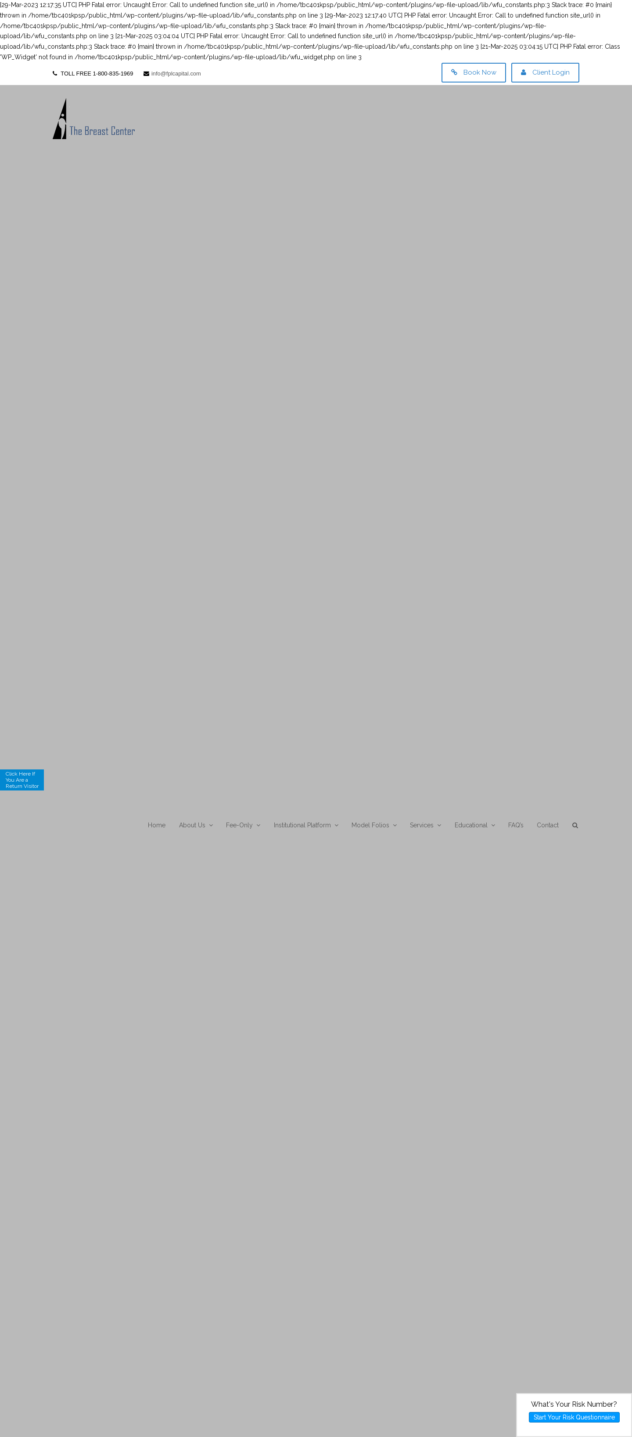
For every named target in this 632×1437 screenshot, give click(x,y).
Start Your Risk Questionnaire (574, 1417)
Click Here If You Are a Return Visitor (22, 780)
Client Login (545, 72)
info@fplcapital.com (176, 73)
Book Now (473, 72)
